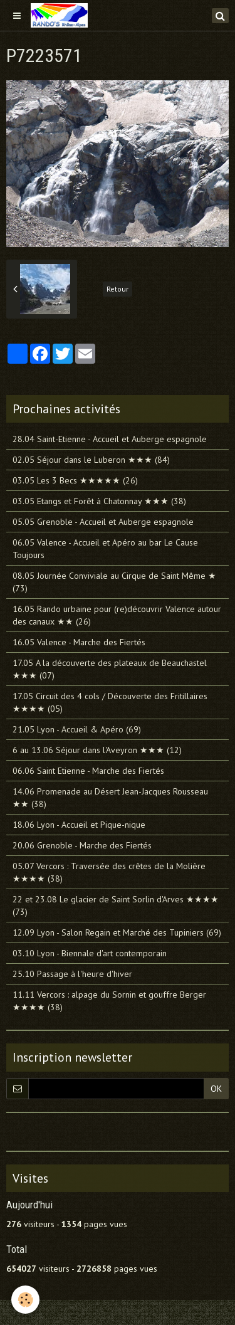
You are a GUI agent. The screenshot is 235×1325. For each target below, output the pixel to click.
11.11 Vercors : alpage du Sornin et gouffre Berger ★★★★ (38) (109, 1001)
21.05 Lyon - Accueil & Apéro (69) (77, 729)
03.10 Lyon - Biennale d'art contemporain (90, 953)
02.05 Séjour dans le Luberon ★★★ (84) (91, 459)
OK (216, 1088)
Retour (117, 288)
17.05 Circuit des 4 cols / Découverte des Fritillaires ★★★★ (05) (110, 702)
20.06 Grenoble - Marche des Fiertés (82, 845)
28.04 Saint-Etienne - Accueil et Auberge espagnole (110, 439)
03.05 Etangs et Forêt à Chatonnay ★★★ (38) (99, 501)
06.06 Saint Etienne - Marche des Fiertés (88, 770)
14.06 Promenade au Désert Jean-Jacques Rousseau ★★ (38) (110, 798)
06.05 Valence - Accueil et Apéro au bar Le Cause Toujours (105, 549)
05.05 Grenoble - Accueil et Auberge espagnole (103, 521)
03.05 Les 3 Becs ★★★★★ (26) (75, 480)
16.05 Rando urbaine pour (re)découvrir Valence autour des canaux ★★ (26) (117, 615)
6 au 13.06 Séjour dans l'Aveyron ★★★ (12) (97, 750)
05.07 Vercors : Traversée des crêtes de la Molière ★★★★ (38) (109, 872)
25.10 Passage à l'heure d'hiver (72, 973)
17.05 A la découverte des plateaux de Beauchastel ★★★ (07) (110, 669)
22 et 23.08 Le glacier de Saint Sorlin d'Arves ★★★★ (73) (116, 905)
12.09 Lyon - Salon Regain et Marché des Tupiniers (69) (117, 932)
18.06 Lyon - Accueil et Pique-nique (79, 824)
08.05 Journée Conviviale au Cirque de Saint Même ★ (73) (114, 582)
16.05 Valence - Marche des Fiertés (79, 642)
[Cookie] (25, 1299)
